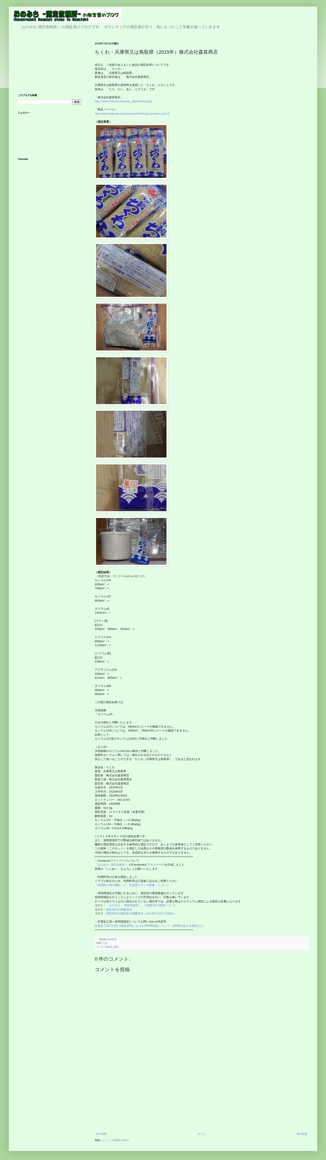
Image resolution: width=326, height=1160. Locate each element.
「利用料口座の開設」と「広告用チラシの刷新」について (132, 885)
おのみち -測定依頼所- (112, 864)
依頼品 (108, 946)
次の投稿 (101, 1133)
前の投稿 (302, 1133)
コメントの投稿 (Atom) (115, 1140)
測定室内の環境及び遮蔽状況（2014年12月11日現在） (141, 913)
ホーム (202, 1133)
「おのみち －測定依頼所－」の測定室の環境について (141, 905)
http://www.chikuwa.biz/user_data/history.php (123, 101)
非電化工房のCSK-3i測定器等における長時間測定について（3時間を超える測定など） (151, 925)
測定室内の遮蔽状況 (119, 909)
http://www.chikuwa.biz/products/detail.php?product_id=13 (132, 113)
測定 (116, 946)
